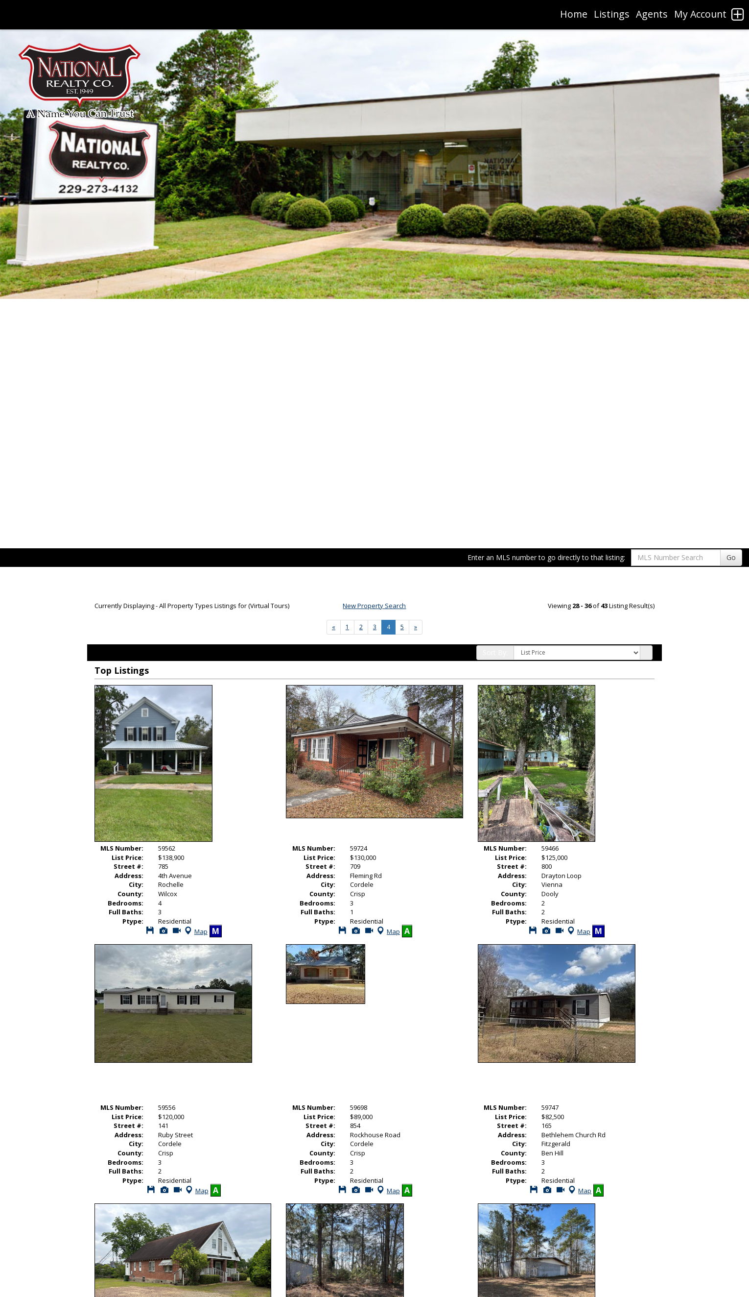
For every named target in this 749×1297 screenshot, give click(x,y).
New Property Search (374, 605)
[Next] (334, 627)
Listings (612, 14)
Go (731, 557)
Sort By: (495, 652)
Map (195, 931)
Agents (652, 14)
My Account (700, 14)
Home (573, 14)
